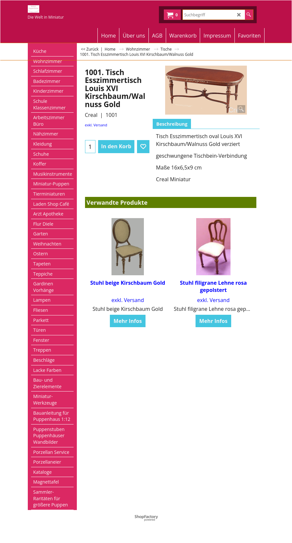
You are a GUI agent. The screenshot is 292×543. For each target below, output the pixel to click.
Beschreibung (171, 124)
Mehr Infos (127, 313)
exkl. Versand (96, 124)
